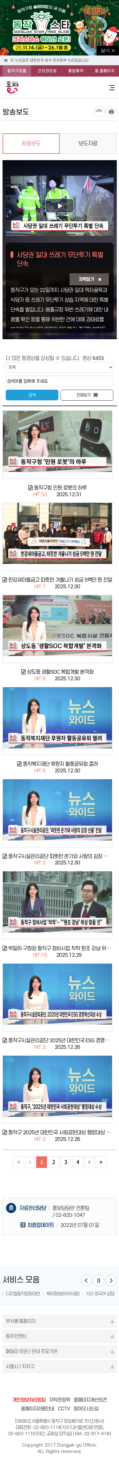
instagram (59, 1386)
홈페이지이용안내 (37, 1409)
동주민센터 (16, 1336)
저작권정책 (59, 1400)
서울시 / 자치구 (20, 1366)
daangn (95, 1386)
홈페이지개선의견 (90, 1400)
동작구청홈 (16, 70)
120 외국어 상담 (100, 1294)
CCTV (64, 1409)
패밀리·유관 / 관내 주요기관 (31, 1351)
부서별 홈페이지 (21, 1321)
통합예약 (75, 70)
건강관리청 (47, 70)
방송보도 (31, 143)
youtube (83, 1386)
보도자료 (87, 143)
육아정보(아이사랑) (62, 1294)
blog (23, 1386)
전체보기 (83, 395)
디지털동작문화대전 (23, 1294)
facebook (35, 1386)
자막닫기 (90, 279)
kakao (71, 1386)
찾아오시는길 (86, 1409)
